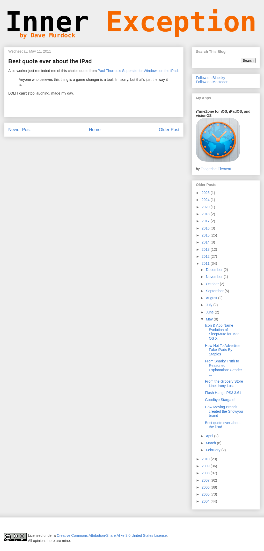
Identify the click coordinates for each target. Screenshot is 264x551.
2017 (206, 221)
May (210, 319)
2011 (206, 263)
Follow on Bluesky (210, 78)
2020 (206, 207)
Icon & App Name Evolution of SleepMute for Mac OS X (222, 331)
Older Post (169, 129)
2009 (206, 466)
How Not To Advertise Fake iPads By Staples (222, 350)
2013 (206, 249)
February (213, 450)
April (210, 436)
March (211, 443)
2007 (206, 480)
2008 (206, 473)
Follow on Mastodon (212, 82)
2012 (206, 256)
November (214, 277)
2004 (206, 501)
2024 (206, 200)
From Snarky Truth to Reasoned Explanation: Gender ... (223, 367)
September (215, 291)
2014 (206, 242)
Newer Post (19, 129)
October (213, 284)
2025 (206, 193)
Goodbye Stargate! (220, 400)
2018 (206, 214)
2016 (206, 228)
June (210, 312)
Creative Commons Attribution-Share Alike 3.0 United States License (112, 535)
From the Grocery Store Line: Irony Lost (224, 383)
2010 (206, 459)
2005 (206, 494)
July (209, 305)
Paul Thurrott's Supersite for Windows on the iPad (138, 71)
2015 (206, 235)
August (212, 298)
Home (95, 129)
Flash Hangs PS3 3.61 (223, 393)
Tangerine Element (216, 169)
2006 (206, 487)
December (214, 270)
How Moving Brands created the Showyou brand (224, 411)
